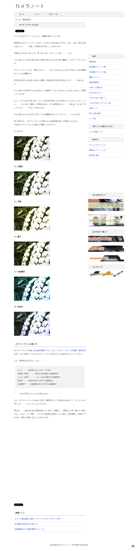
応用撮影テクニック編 (97, 72)
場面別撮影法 (94, 82)
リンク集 (92, 118)
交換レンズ (93, 108)
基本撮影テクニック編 (97, 67)
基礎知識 (26, 20)
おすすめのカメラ (95, 93)
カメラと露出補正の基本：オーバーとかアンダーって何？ (38, 519)
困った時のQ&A (95, 113)
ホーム (21, 14)
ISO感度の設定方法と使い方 (26, 524)
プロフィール (53, 14)
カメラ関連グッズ (95, 132)
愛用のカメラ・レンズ (97, 150)
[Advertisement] (34, 439)
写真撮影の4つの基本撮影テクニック (29, 529)
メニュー (37, 14)
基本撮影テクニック (45, 350)
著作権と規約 (94, 155)
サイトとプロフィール (97, 145)
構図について (94, 77)
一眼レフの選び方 (95, 87)
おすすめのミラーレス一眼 (101, 103)
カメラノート (66, 545)
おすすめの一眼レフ (98, 98)
